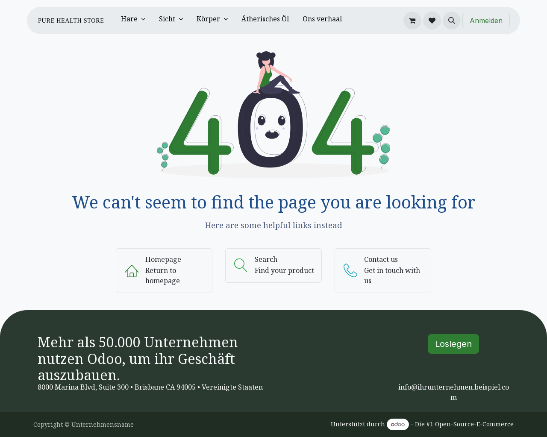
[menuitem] (133, 20)
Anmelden (486, 20)
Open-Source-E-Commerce (474, 424)
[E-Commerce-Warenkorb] (412, 20)
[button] (452, 20)
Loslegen (453, 344)
